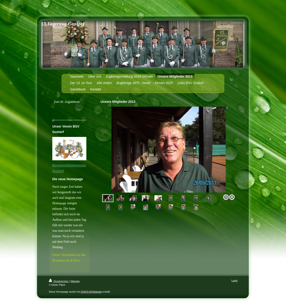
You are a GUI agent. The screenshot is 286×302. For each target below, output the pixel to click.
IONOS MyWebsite (91, 291)
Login (234, 280)
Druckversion (59, 281)
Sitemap (74, 281)
